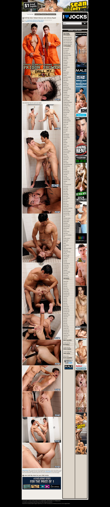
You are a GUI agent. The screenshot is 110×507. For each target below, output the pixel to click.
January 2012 (66, 328)
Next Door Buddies (67, 211)
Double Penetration (67, 120)
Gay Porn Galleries (67, 151)
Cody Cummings (66, 100)
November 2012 (66, 311)
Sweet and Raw (66, 255)
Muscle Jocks (65, 206)
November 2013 (66, 294)
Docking (64, 115)
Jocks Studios (66, 177)
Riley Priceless (66, 228)
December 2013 (66, 293)
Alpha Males (65, 57)
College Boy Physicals (67, 102)
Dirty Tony (65, 114)
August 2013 (65, 296)
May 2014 (65, 284)
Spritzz (64, 243)
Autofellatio (65, 63)
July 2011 (65, 338)
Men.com (36, 21)
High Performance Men (67, 164)
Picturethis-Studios (66, 218)
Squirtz (64, 246)
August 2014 (65, 281)
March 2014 (65, 288)
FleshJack (65, 139)
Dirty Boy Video (66, 112)
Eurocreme (65, 130)
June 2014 (65, 283)
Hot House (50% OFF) (67, 44)
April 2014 (65, 286)
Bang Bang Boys (66, 67)
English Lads (65, 127)
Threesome (65, 258)
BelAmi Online (66, 72)
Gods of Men (65, 156)
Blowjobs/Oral (66, 83)
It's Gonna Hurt (66, 172)
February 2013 (66, 306)
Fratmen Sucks (66, 146)
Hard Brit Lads (66, 157)
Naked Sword (65, 209)
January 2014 (66, 291)
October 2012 (66, 313)
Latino (64, 182)
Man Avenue (65, 186)
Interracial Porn (66, 171)
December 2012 (66, 309)
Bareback (65, 68)
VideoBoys (65, 270)
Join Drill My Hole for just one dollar (32, 103)
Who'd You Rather (66, 271)
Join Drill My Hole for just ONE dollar (36, 475)
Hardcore (38, 20)
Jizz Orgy (65, 176)
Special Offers (66, 240)
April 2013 (65, 303)
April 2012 (65, 323)
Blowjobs (65, 82)
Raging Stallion (66, 221)
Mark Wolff (65, 191)
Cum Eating (65, 107)
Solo (64, 236)
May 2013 (65, 301)
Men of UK (65, 199)
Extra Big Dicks (66, 134)
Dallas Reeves (66, 109)
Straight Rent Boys (66, 251)
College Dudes (66, 104)
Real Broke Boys (66, 226)
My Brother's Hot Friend (67, 208)
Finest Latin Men (66, 137)
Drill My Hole (35, 20)
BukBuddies (65, 90)
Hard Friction (65, 159)
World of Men (65, 273)
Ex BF (64, 132)
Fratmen (65, 144)
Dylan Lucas (65, 124)
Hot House (65, 167)
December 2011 (66, 330)
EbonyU (64, 125)
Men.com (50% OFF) (67, 40)
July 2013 (65, 298)
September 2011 (66, 335)
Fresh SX (65, 147)
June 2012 (65, 320)
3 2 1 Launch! (66, 50)
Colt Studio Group (66, 105)
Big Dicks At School (67, 77)
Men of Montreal (66, 198)
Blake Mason (65, 80)
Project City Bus (66, 219)
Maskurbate (65, 193)
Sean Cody (65, 233)
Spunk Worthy (66, 245)
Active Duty (65, 51)
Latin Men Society (66, 179)
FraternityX (65, 142)
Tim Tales (65, 260)
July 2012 (65, 318)
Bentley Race (65, 73)
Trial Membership (66, 263)
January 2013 (66, 308)
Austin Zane (65, 62)
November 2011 (66, 331)
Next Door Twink (66, 214)
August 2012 (65, 316)
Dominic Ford (65, 117)
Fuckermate (65, 149)
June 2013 (65, 299)
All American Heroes (67, 55)
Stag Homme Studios (67, 248)
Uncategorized (66, 266)
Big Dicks (65, 75)
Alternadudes (65, 58)
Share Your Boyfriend (67, 235)
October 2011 (66, 333)
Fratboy (64, 140)
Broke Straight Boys (67, 88)
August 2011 (65, 336)
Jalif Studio (65, 174)
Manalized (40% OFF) (67, 37)
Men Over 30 (65, 201)
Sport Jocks (65, 241)
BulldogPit (65, 92)
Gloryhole (65, 154)
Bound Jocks (65, 85)
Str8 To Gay (65, 250)
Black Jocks (65, 78)
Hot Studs (65, 169)
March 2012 (65, 325)
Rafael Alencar (41, 21)
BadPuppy (65, 65)
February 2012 (66, 326)
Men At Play (65, 196)
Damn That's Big (66, 110)
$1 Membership (29, 20)
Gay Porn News (66, 152)
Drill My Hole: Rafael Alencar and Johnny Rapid (40, 18)
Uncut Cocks (65, 268)
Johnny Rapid (32, 21)
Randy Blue (65, 223)
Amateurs (65, 60)
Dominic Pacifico (66, 119)
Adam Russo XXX (66, 53)
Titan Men (65, 261)
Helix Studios (65, 162)
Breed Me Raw (66, 87)
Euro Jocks (65, 129)
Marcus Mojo (65, 189)
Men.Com (42, 20)
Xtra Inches (65, 275)
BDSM (64, 70)
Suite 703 (65, 253)
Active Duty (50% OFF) (67, 39)
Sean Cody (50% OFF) (67, 42)
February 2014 (66, 289)
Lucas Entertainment (67, 184)
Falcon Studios (66, 135)
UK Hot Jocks (66, 265)
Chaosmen (65, 93)
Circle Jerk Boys (66, 95)
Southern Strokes (66, 238)
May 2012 (65, 321)
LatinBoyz (65, 181)
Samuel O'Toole (66, 231)
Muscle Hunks (66, 204)
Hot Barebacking (66, 166)
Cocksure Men (66, 97)
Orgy (64, 216)
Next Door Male (66, 213)
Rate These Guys (66, 224)
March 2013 (65, 304)
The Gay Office (66, 256)
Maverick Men (66, 194)
